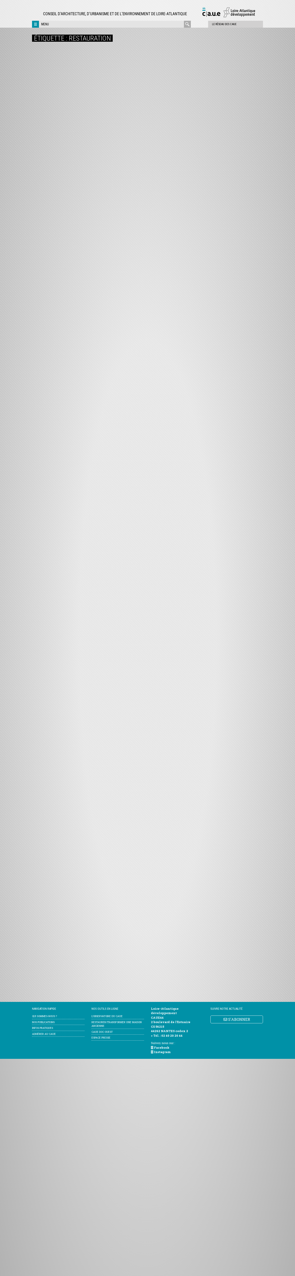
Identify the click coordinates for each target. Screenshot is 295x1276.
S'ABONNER (237, 1236)
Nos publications (43, 1239)
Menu (45, 24)
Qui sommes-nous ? (44, 1233)
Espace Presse (100, 1254)
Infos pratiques (42, 1245)
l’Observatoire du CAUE (107, 1233)
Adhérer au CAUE (44, 1251)
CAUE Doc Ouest (102, 1249)
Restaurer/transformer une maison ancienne (116, 1241)
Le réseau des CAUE (210, 24)
